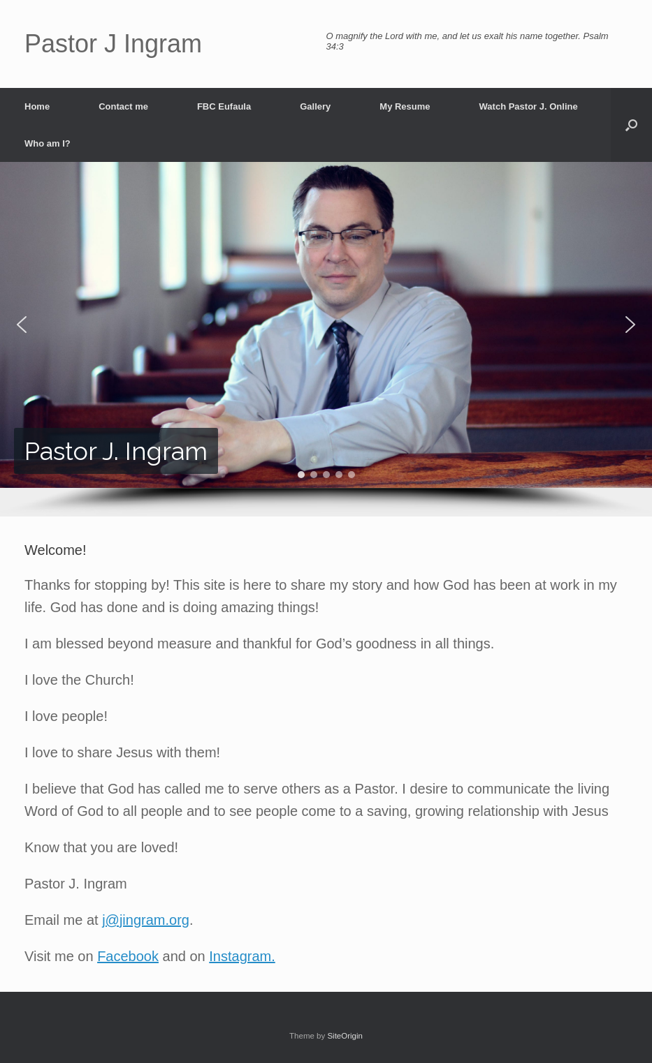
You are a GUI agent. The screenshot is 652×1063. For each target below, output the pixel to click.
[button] (631, 125)
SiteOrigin (345, 1036)
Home (37, 106)
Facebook (128, 956)
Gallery (315, 106)
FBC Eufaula (224, 106)
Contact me (123, 106)
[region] (326, 339)
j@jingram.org (145, 920)
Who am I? (47, 143)
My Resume (404, 106)
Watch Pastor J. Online (528, 106)
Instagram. (242, 956)
